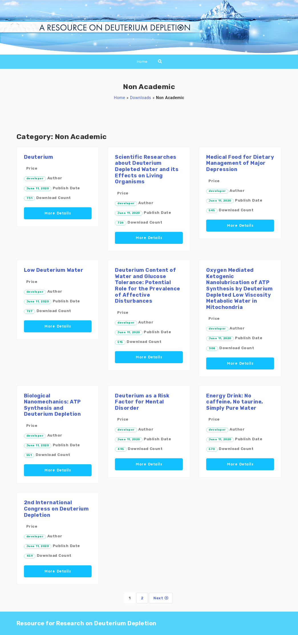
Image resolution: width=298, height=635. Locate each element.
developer (35, 178)
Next (160, 598)
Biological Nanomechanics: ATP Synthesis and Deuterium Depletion (52, 405)
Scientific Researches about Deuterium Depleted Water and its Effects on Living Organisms (147, 169)
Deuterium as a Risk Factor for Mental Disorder (142, 402)
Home (142, 61)
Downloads (140, 97)
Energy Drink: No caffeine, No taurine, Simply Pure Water (234, 402)
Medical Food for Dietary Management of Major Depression (240, 163)
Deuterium (38, 157)
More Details (57, 213)
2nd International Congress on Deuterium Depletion (56, 508)
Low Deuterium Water (54, 270)
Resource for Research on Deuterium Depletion (87, 623)
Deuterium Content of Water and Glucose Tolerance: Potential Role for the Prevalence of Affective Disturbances (147, 285)
